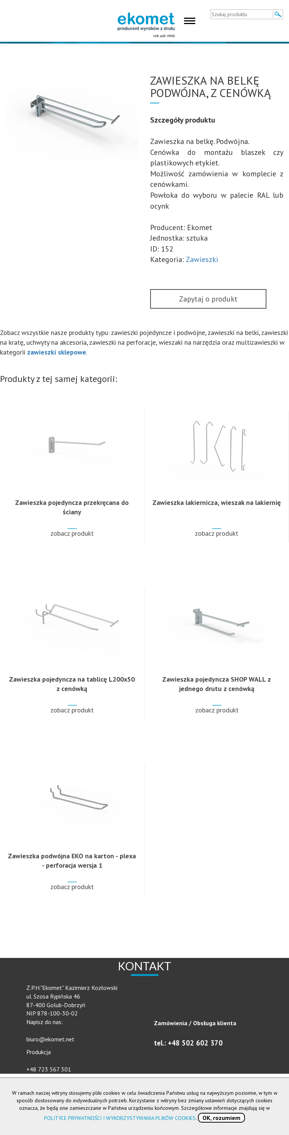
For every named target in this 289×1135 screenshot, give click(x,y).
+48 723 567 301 (48, 1069)
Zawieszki (202, 259)
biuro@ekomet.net (50, 1039)
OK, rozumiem (221, 1117)
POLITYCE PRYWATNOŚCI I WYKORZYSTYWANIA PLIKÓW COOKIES (120, 1118)
